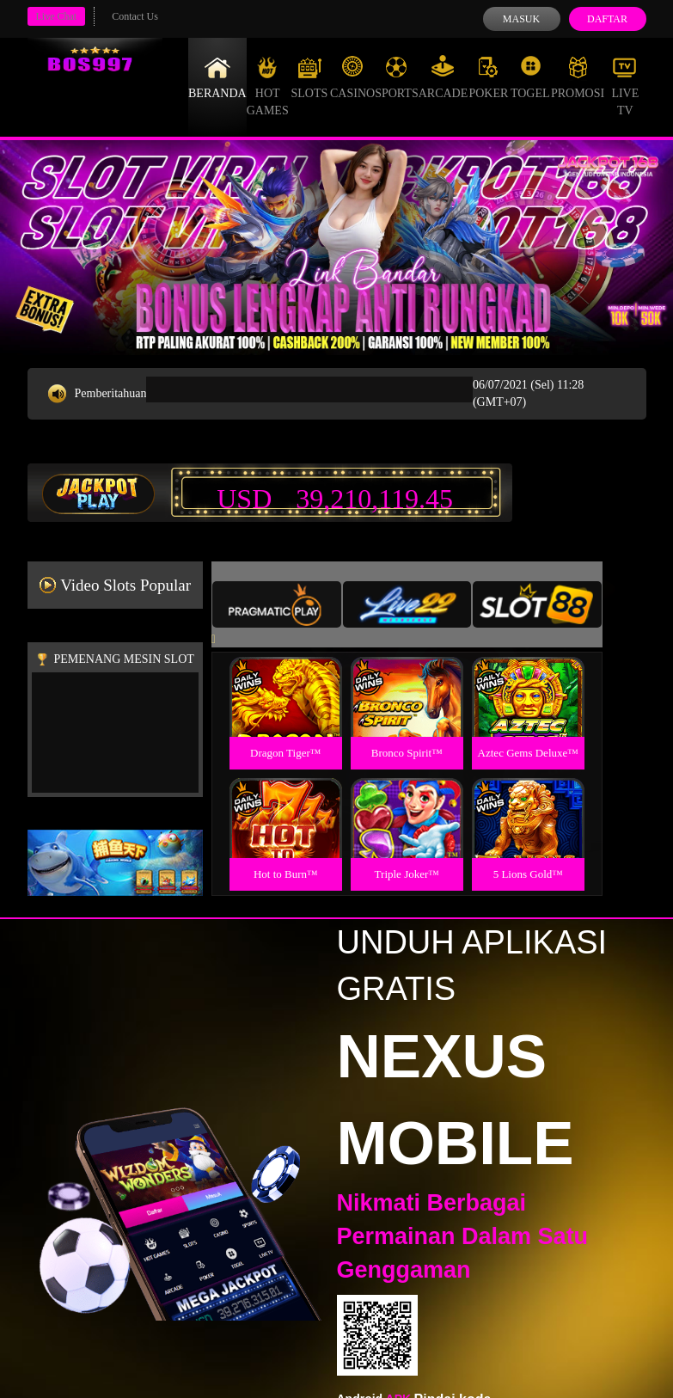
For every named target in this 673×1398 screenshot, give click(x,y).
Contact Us (135, 16)
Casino (352, 77)
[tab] (276, 604)
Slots (309, 77)
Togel (530, 77)
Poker (488, 77)
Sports (397, 77)
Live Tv (625, 86)
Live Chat (56, 16)
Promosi (577, 77)
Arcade (443, 77)
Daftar (607, 19)
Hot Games (268, 86)
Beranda (217, 77)
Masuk (521, 19)
